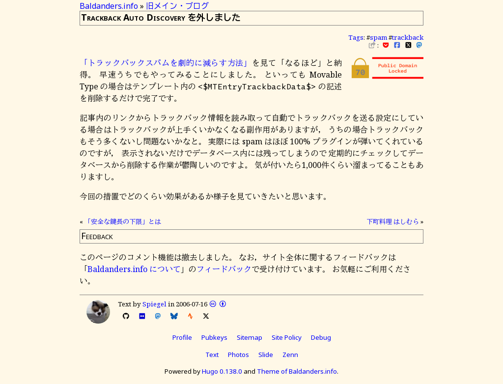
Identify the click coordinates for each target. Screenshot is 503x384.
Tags (355, 37)
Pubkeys (214, 337)
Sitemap (249, 337)
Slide (265, 354)
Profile (182, 337)
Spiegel (154, 304)
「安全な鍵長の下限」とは (122, 221)
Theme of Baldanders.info (297, 371)
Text (212, 354)
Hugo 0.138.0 (222, 371)
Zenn (290, 354)
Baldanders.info (109, 5)
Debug (321, 337)
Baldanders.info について (134, 269)
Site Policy (287, 337)
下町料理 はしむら (392, 221)
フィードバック (224, 269)
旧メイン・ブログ (177, 5)
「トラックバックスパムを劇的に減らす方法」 (166, 62)
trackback (407, 37)
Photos (238, 354)
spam (378, 37)
